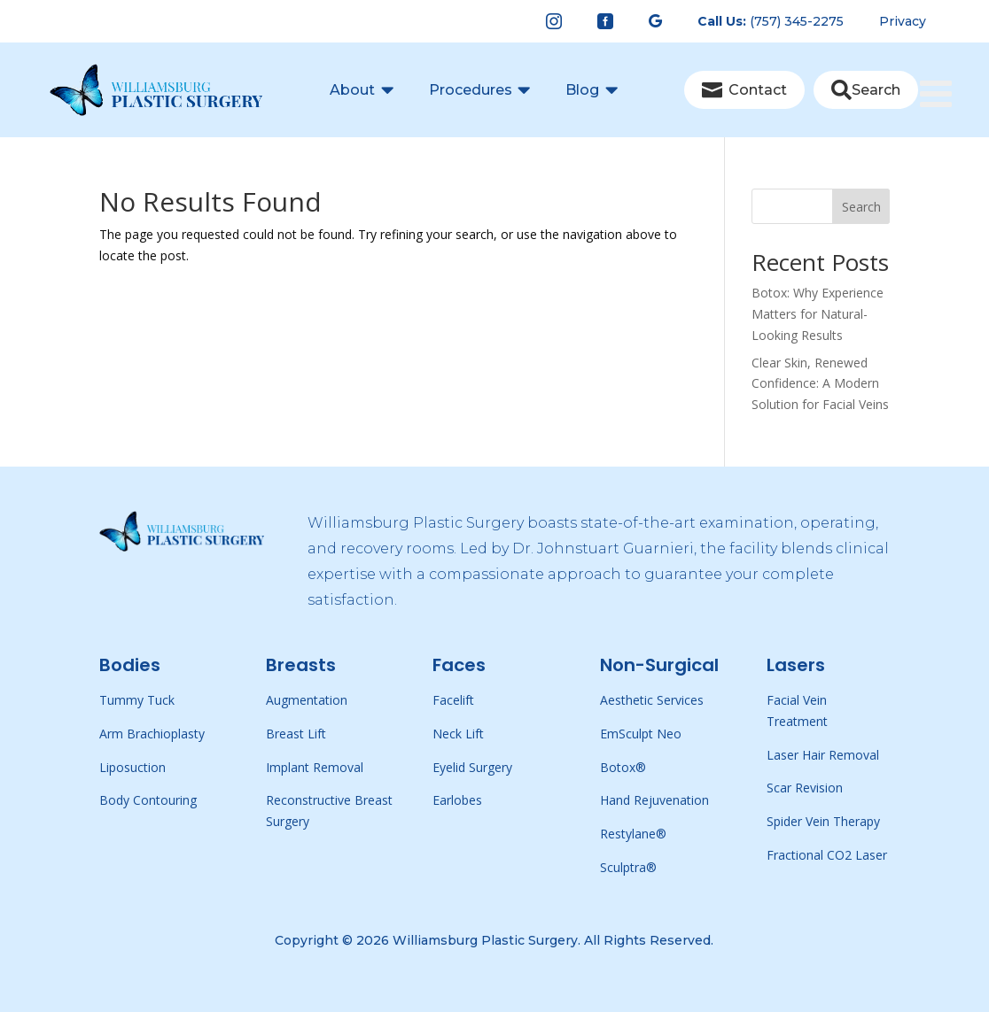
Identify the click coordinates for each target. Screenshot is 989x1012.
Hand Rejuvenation (654, 800)
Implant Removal (314, 767)
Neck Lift (458, 733)
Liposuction (132, 767)
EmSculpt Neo (640, 733)
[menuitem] (554, 21)
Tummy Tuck (137, 699)
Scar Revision (805, 787)
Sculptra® (628, 867)
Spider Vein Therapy (823, 821)
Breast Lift (296, 733)
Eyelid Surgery (472, 767)
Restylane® (633, 833)
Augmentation (306, 699)
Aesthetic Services (652, 699)
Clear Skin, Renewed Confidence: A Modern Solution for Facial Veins (820, 383)
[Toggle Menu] (945, 63)
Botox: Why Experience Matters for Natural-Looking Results (817, 314)
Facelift (453, 699)
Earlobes (457, 800)
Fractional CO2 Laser (827, 854)
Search (861, 206)
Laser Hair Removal (823, 754)
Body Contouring (148, 800)
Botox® (623, 767)
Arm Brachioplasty (152, 733)
